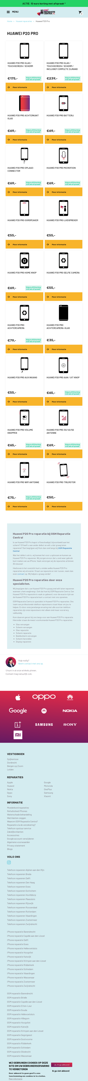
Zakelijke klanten (15, 831)
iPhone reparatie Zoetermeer (21, 981)
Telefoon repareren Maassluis (21, 899)
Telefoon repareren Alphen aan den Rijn (25, 870)
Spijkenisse (12, 759)
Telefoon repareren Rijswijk (20, 903)
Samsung (48, 792)
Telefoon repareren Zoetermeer (22, 919)
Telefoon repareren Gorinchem (21, 890)
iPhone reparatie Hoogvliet (20, 952)
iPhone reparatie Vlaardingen (21, 973)
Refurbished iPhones (17, 811)
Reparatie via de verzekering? (21, 824)
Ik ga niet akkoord (60, 1071)
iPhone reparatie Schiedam (20, 969)
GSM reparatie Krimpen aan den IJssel (25, 1030)
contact (21, 574)
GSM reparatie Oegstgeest (19, 1035)
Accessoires (13, 835)
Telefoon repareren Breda (19, 874)
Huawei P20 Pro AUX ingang (22, 377)
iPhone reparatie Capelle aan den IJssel (26, 935)
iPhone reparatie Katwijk (19, 956)
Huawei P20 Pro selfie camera (63, 272)
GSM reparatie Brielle (17, 997)
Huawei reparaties (24, 21)
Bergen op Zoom (15, 766)
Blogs (10, 849)
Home (9, 21)
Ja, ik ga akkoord (61, 1064)
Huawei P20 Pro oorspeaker (23, 220)
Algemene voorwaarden (18, 842)
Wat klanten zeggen (16, 818)
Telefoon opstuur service (19, 828)
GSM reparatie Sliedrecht (19, 1051)
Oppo (9, 792)
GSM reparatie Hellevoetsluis (21, 1014)
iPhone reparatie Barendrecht (21, 931)
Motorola (48, 785)
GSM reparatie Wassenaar (19, 1055)
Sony (9, 796)
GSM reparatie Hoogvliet (18, 1022)
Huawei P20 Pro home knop (22, 272)
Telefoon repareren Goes (19, 886)
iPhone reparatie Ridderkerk (20, 965)
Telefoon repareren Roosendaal (22, 907)
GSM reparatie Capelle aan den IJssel (24, 1001)
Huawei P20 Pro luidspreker (62, 220)
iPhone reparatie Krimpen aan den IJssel (26, 960)
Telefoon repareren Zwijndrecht (22, 924)
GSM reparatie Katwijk (18, 1026)
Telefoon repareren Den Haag (21, 882)
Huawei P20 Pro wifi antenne (23, 482)
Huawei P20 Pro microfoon (61, 168)
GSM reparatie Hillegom (18, 1018)
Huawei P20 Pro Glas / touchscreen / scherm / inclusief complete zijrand (62, 66)
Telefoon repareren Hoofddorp (21, 895)
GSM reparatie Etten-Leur (19, 1005)
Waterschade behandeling (19, 814)
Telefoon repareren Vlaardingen (22, 915)
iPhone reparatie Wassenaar (20, 977)
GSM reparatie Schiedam (19, 1047)
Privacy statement (16, 845)
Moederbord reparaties (18, 807)
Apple (10, 782)
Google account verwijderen (20, 838)
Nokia (10, 789)
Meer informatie (15, 1079)
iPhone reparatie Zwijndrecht (21, 985)
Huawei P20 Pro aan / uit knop (63, 377)
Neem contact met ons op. (30, 663)
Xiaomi (47, 796)
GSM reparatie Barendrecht (20, 993)
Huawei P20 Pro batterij (60, 115)
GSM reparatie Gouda (17, 1010)
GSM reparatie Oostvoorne (19, 1039)
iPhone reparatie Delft (17, 940)
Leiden (10, 769)
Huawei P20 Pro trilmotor (61, 482)
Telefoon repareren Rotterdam (21, 911)
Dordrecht (12, 762)
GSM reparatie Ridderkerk (19, 1043)
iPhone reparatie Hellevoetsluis (22, 948)
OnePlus (48, 789)
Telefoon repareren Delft (18, 878)
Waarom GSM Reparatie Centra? (22, 821)
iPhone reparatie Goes (18, 944)
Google (47, 782)
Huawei (10, 785)
